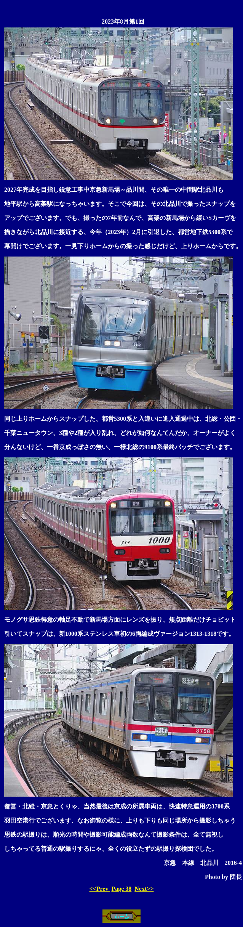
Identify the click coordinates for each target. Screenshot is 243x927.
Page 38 (121, 888)
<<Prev (99, 888)
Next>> (143, 888)
